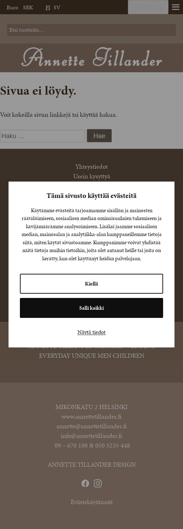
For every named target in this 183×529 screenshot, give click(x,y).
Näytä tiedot (91, 332)
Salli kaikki (91, 307)
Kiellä (91, 283)
